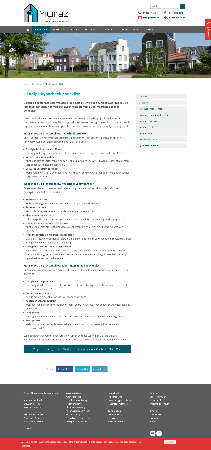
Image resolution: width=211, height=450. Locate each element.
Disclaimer (155, 418)
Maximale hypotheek (117, 403)
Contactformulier (158, 396)
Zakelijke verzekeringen (77, 421)
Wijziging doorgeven (159, 403)
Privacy (153, 421)
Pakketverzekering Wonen (78, 410)
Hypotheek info (115, 396)
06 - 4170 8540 (176, 13)
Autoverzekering (73, 396)
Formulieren (113, 418)
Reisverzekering (73, 414)
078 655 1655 (149, 13)
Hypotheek (37, 84)
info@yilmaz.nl (151, 17)
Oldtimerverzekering (75, 407)
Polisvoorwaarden (116, 421)
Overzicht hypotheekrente (120, 400)
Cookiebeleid (156, 414)
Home (26, 84)
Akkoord (169, 442)
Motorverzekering (74, 403)
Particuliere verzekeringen (78, 418)
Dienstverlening (115, 414)
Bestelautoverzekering (76, 400)
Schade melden (177, 17)
